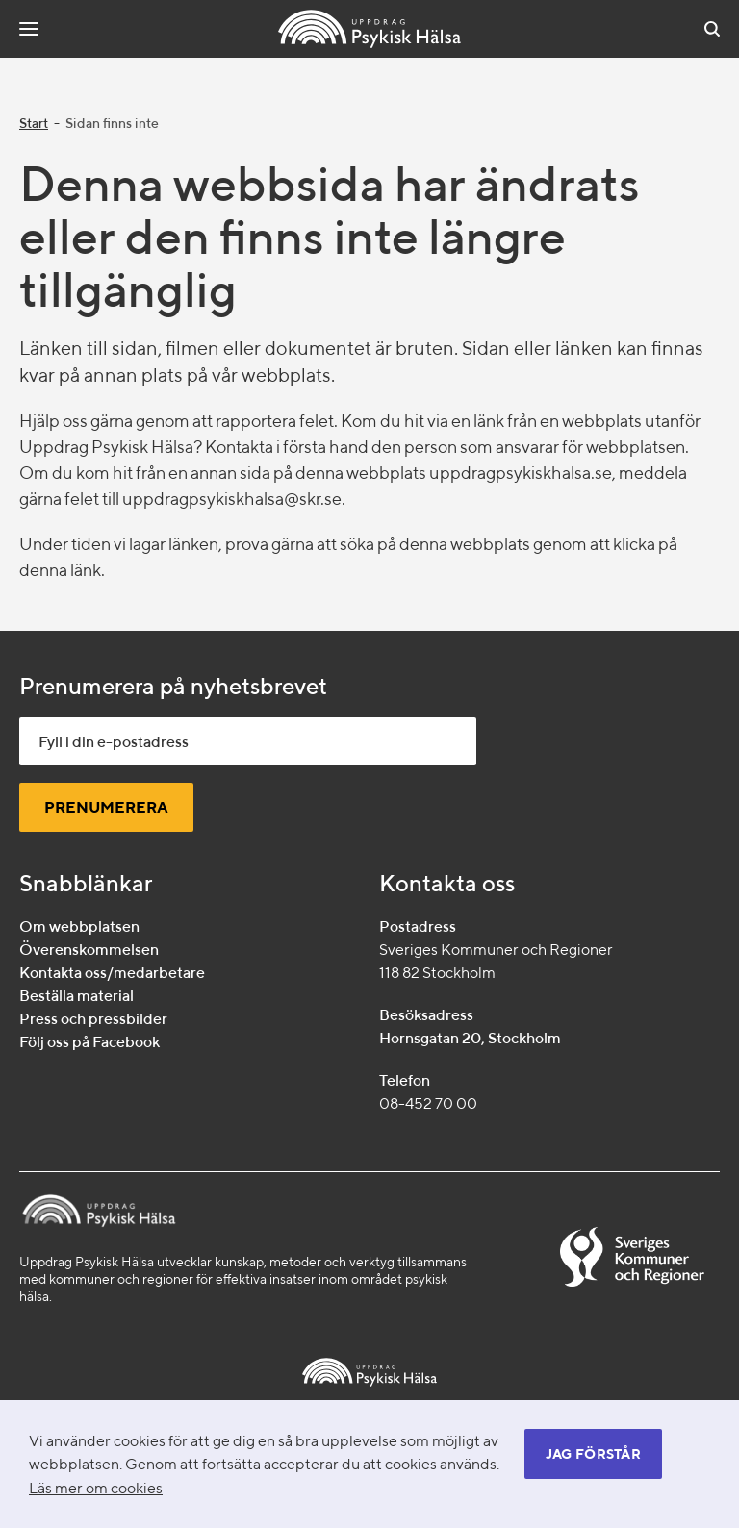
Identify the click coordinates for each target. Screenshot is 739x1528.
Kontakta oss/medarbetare (112, 973)
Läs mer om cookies (96, 1487)
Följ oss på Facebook (89, 1042)
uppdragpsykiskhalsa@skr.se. (233, 498)
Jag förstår (593, 1454)
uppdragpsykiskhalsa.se (520, 473)
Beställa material (76, 996)
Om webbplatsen (79, 926)
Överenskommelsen (89, 949)
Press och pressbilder (93, 1019)
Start (33, 123)
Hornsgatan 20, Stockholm (470, 1038)
